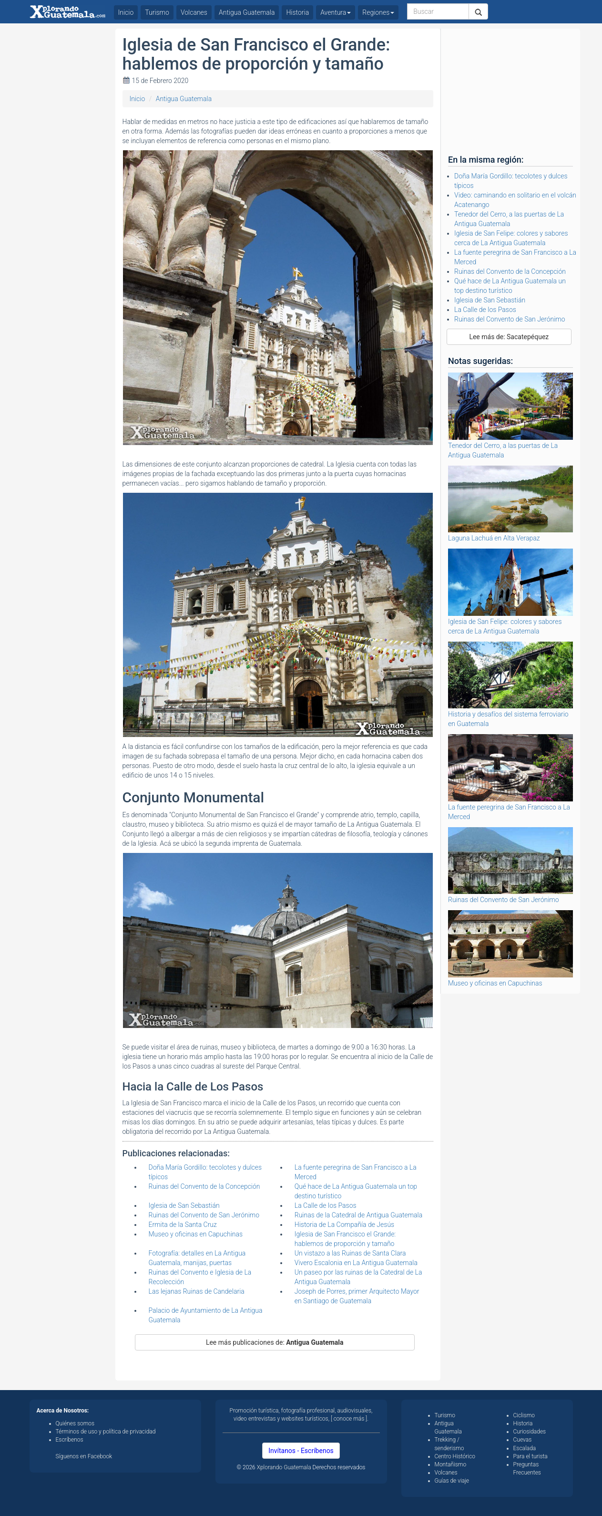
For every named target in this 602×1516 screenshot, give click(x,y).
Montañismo (451, 1464)
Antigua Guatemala (184, 99)
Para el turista (530, 1456)
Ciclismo (524, 1415)
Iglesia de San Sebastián (184, 1205)
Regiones (378, 12)
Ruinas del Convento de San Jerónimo (204, 1215)
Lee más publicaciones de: (275, 1342)
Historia (297, 12)
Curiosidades (529, 1431)
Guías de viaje (452, 1480)
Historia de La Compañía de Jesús (344, 1224)
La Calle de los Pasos (326, 1205)
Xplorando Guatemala (285, 1467)
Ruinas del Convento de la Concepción (204, 1186)
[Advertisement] (68, 172)
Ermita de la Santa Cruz (183, 1224)
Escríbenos (69, 1439)
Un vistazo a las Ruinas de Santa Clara (350, 1253)
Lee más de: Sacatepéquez (509, 337)
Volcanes (194, 12)
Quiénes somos (75, 1423)
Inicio (137, 99)
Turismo (157, 12)
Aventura (335, 12)
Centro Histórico (455, 1456)
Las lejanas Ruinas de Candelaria (197, 1291)
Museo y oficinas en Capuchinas (196, 1234)
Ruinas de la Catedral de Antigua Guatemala (358, 1215)
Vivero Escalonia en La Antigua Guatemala (356, 1263)
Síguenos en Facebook (84, 1456)
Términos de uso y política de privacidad (106, 1431)
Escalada (524, 1448)
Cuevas (522, 1439)
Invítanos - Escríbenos (301, 1450)
